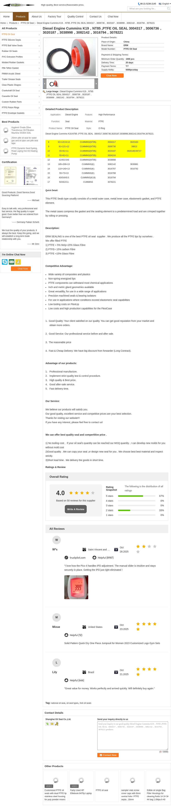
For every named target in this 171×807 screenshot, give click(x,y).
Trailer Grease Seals (11, 79)
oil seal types (72, 703)
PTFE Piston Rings (10, 107)
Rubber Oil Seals (9, 51)
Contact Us (95, 16)
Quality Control (75, 16)
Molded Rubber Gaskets (13, 62)
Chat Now (113, 16)
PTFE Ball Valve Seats (12, 45)
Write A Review (75, 509)
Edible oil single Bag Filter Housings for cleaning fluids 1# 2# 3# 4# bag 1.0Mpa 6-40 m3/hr (157, 796)
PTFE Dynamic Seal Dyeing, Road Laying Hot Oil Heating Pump (24, 151)
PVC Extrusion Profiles (12, 57)
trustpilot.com (78, 557)
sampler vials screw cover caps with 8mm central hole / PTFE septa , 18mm (131, 795)
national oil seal (58, 703)
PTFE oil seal (102, 790)
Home (6, 16)
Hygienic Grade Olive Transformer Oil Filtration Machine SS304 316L (22, 130)
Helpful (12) (76, 635)
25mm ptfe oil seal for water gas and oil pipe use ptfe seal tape (24, 141)
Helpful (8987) (106, 557)
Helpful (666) (77, 680)
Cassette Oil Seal (10, 96)
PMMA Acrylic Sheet (11, 74)
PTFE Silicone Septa (11, 40)
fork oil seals (85, 703)
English (165, 4)
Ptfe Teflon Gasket (10, 68)
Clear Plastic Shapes (11, 85)
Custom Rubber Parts (12, 102)
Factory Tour (54, 16)
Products (20, 16)
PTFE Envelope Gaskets (13, 113)
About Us (37, 16)
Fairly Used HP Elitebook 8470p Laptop (81, 792)
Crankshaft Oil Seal (10, 90)
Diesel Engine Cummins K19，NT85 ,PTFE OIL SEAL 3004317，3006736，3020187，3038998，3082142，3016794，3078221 (69, 94)
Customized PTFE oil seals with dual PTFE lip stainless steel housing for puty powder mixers (56, 795)
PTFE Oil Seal (27, 23)
